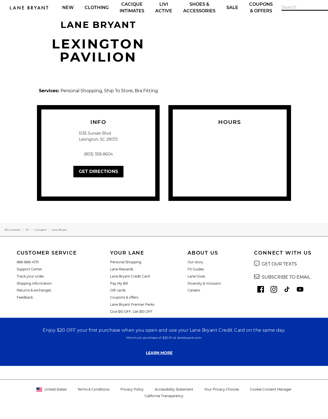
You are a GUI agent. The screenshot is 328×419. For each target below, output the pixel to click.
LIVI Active (163, 7)
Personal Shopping (125, 262)
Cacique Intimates (132, 7)
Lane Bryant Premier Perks (132, 304)
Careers (194, 290)
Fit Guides (196, 269)
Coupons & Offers (261, 7)
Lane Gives (196, 276)
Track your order (30, 276)
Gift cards (118, 290)
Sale (232, 7)
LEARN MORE (159, 352)
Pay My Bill (119, 283)
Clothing (97, 7)
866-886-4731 (28, 262)
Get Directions (98, 171)
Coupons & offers (124, 297)
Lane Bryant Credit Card (130, 276)
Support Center (29, 269)
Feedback (25, 297)
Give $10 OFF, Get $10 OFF (131, 312)
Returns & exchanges (34, 290)
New (68, 7)
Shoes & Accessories (199, 7)
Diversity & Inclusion (204, 283)
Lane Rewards (121, 269)
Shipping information (34, 283)
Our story (195, 262)
